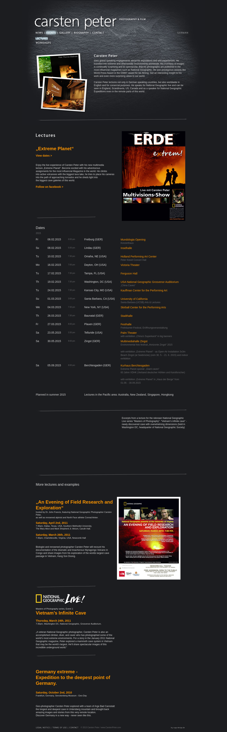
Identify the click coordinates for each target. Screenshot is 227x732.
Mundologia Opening (133, 239)
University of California (134, 298)
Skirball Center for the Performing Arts (143, 307)
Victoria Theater (130, 265)
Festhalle (126, 324)
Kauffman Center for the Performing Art (144, 290)
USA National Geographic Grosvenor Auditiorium (150, 281)
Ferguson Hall (129, 273)
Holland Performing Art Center (139, 256)
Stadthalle (127, 315)
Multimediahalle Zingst (134, 341)
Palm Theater (129, 332)
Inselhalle (126, 248)
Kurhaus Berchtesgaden (135, 365)
